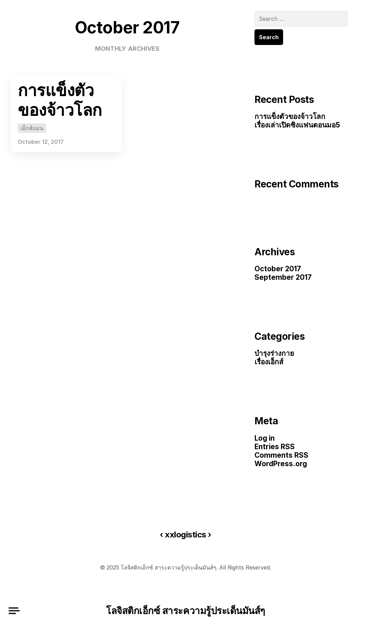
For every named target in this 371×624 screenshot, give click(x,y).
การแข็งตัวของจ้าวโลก (60, 100)
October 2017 (277, 268)
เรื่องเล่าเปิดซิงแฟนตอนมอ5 (297, 125)
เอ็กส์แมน (31, 128)
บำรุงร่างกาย (274, 353)
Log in (264, 438)
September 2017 (283, 277)
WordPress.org (280, 463)
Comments (281, 455)
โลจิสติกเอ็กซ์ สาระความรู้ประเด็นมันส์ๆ (185, 611)
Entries (274, 447)
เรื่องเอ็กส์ (268, 361)
